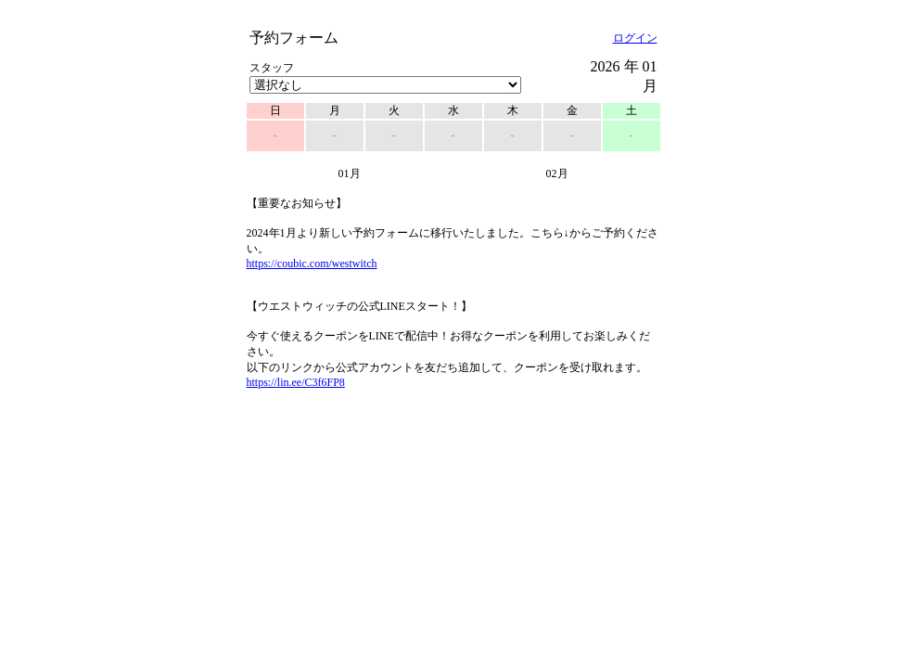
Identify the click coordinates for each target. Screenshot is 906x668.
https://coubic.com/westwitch (312, 263)
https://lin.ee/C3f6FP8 (296, 382)
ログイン (635, 38)
